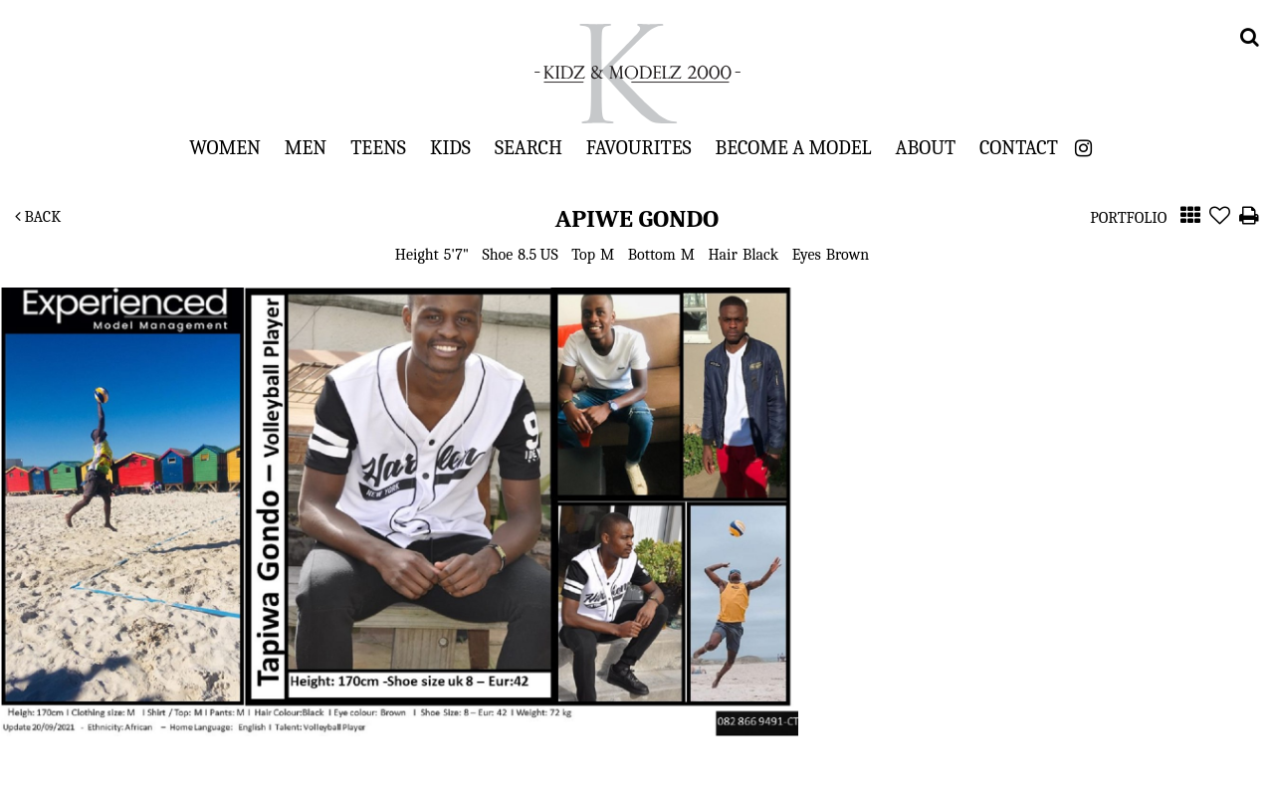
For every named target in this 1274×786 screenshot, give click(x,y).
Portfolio (1128, 218)
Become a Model (794, 147)
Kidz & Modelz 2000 (637, 73)
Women (225, 147)
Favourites (639, 147)
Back (38, 217)
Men (305, 147)
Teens (378, 147)
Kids (450, 147)
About (926, 147)
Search (528, 147)
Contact (1018, 147)
